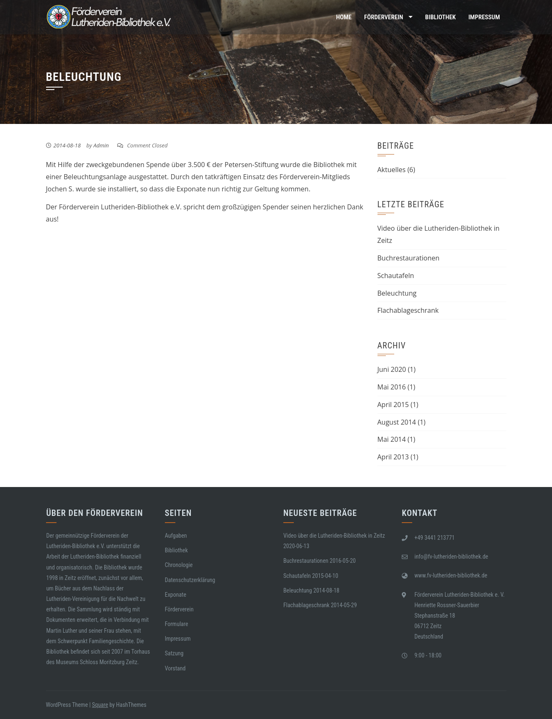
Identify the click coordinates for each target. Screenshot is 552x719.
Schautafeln (395, 275)
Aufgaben (176, 535)
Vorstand (175, 668)
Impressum (484, 17)
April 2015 (393, 404)
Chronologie (179, 565)
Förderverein (383, 17)
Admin (101, 145)
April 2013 (393, 456)
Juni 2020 (391, 369)
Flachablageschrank (408, 310)
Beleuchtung (397, 293)
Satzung (174, 653)
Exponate (175, 594)
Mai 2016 (391, 387)
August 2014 (396, 422)
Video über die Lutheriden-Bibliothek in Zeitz (334, 535)
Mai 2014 (391, 439)
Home (344, 17)
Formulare (176, 624)
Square (100, 704)
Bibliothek (440, 17)
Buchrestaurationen (408, 258)
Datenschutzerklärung (190, 580)
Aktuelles (391, 169)
